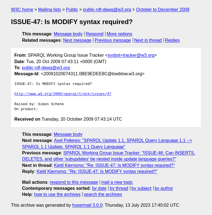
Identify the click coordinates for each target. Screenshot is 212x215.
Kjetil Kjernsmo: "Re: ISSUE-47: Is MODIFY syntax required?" (114, 165)
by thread (119, 188)
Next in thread (148, 40)
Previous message (113, 40)
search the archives (103, 194)
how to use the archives (57, 194)
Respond (95, 34)
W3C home (22, 9)
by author (164, 188)
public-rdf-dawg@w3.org (107, 9)
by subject (141, 188)
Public (72, 9)
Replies (172, 40)
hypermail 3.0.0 (87, 205)
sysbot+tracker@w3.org (131, 55)
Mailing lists (49, 9)
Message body (68, 34)
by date (99, 188)
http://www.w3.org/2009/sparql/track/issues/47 (62, 94)
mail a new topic (117, 182)
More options (119, 34)
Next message (77, 40)
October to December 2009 (162, 9)
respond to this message (74, 182)
